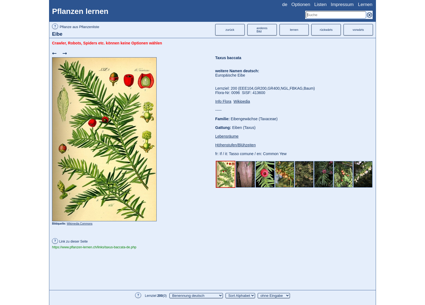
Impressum (342, 4)
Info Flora (223, 101)
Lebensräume (227, 136)
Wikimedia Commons (79, 223)
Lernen (365, 4)
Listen (320, 4)
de (284, 4)
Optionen (301, 4)
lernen (294, 29)
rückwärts (326, 29)
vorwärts (358, 29)
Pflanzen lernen (80, 11)
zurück (230, 29)
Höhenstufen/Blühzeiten (235, 145)
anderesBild (262, 29)
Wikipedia (241, 101)
